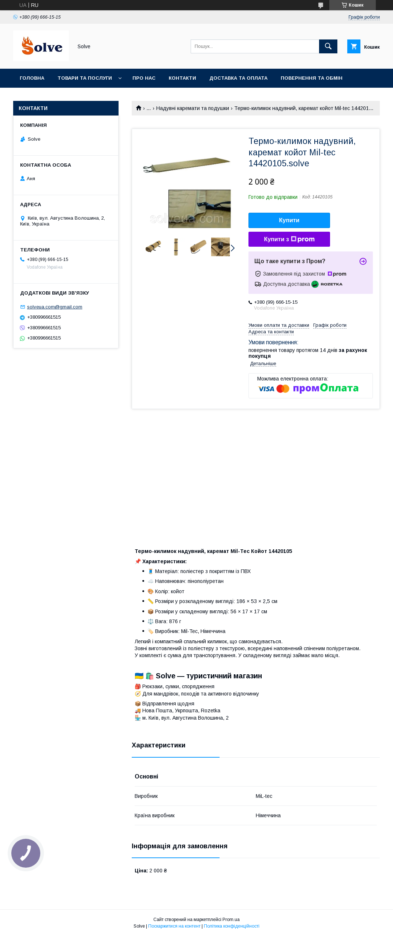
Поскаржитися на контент (174, 926)
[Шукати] (328, 46)
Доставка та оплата (238, 78)
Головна (32, 78)
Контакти (182, 78)
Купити (289, 220)
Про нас (144, 78)
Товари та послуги (84, 78)
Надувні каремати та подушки (192, 108)
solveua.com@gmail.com (54, 307)
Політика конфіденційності (231, 926)
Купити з (289, 239)
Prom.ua (231, 919)
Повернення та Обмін (312, 78)
